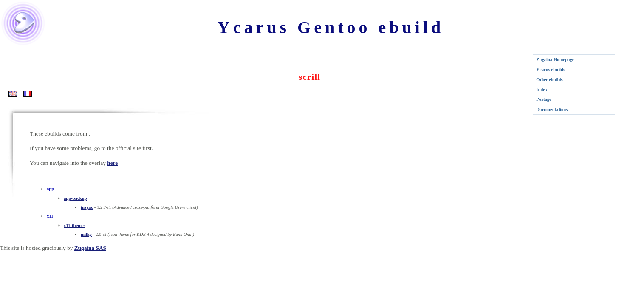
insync (87, 207)
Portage (543, 99)
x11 (50, 216)
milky (86, 234)
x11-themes (74, 225)
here (112, 163)
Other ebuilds (549, 79)
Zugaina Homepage (555, 59)
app (50, 189)
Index (541, 89)
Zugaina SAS (90, 248)
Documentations (552, 109)
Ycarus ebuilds (550, 69)
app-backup (75, 198)
